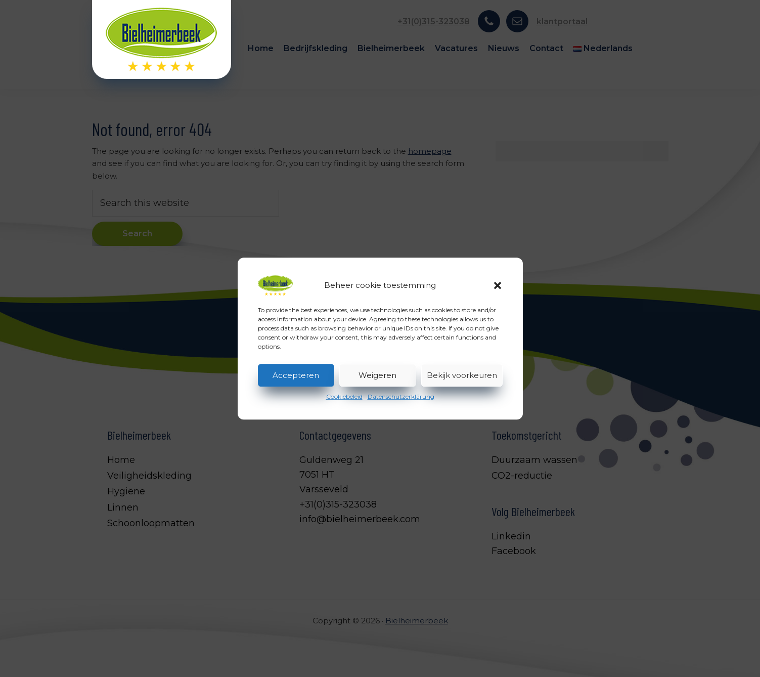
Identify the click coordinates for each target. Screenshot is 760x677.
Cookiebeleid (344, 396)
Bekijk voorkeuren (462, 375)
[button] (498, 285)
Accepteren (296, 375)
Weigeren (377, 375)
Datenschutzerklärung (401, 396)
